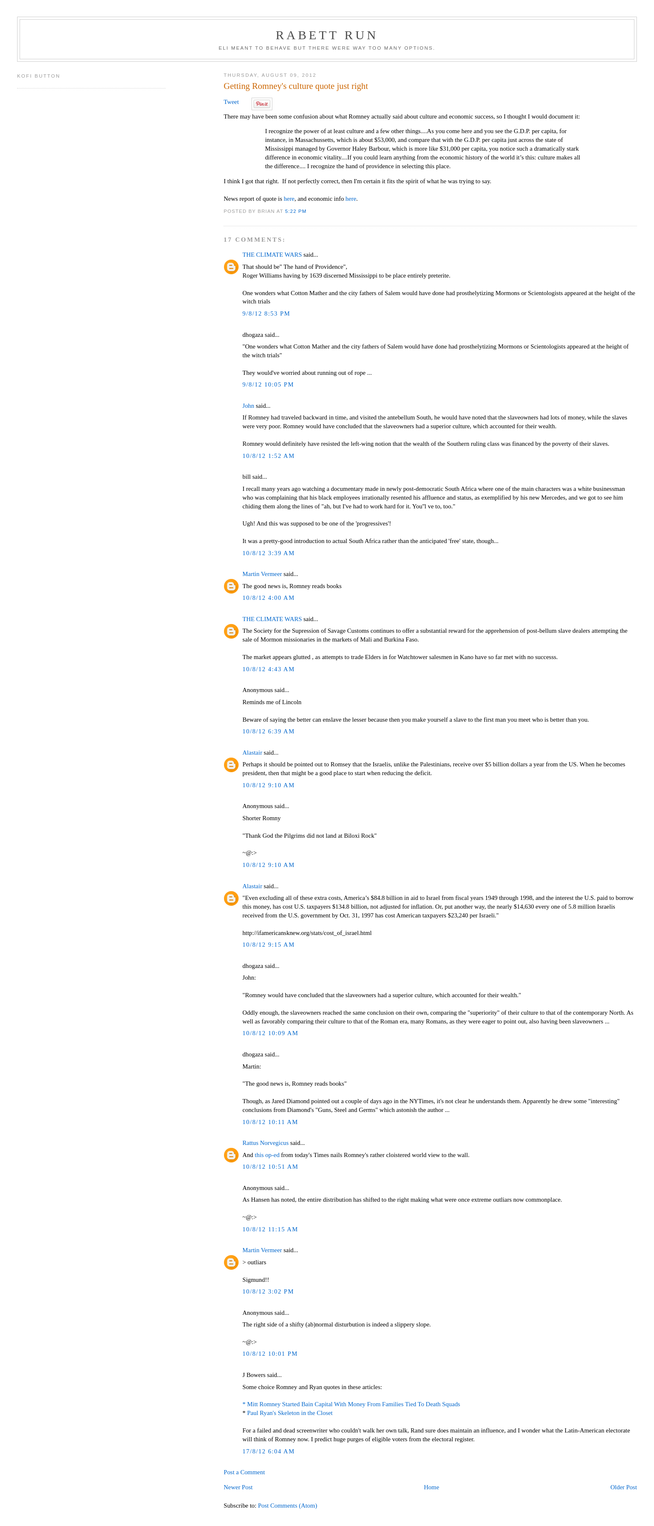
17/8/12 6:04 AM (268, 1451)
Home (431, 1487)
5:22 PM (296, 211)
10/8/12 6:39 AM (268, 731)
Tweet (231, 102)
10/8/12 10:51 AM (270, 1166)
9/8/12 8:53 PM (266, 313)
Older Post (624, 1487)
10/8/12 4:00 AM (268, 597)
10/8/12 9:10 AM (268, 785)
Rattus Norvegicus (265, 1142)
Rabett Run (327, 35)
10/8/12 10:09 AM (270, 1033)
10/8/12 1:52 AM (268, 455)
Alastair (252, 752)
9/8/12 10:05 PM (268, 384)
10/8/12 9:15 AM (268, 944)
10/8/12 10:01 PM (270, 1353)
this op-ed (267, 1155)
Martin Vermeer (262, 574)
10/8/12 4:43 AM (268, 669)
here (289, 198)
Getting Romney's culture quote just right (296, 86)
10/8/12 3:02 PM (268, 1291)
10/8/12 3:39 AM (268, 553)
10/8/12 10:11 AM (270, 1122)
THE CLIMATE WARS (272, 254)
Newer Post (238, 1487)
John (248, 405)
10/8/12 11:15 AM (270, 1229)
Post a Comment (244, 1472)
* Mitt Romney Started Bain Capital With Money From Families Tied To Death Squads (351, 1404)
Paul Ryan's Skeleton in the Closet (290, 1413)
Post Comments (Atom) (287, 1505)
